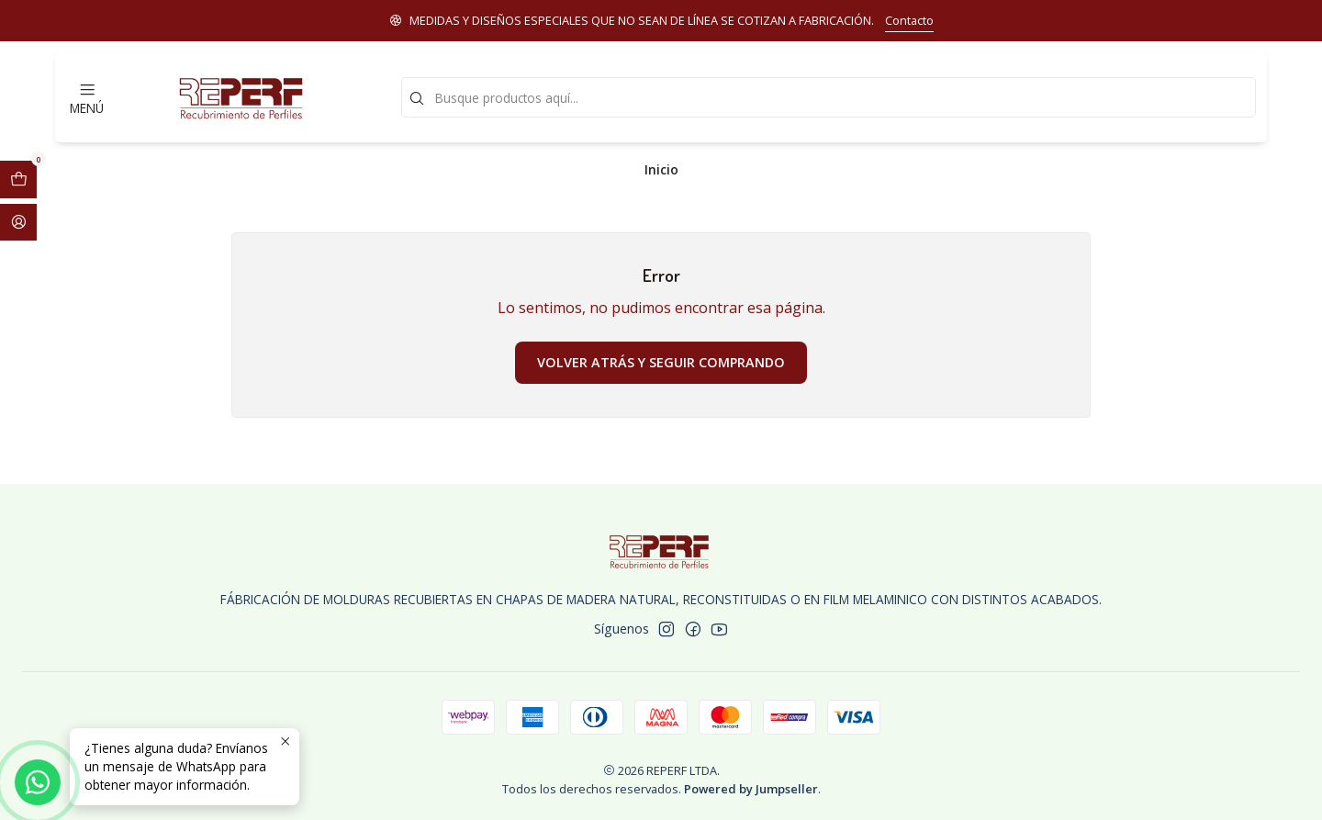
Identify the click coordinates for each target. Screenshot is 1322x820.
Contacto (909, 20)
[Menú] (86, 97)
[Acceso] (18, 223)
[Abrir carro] (18, 179)
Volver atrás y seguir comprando (661, 362)
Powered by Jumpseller (751, 789)
